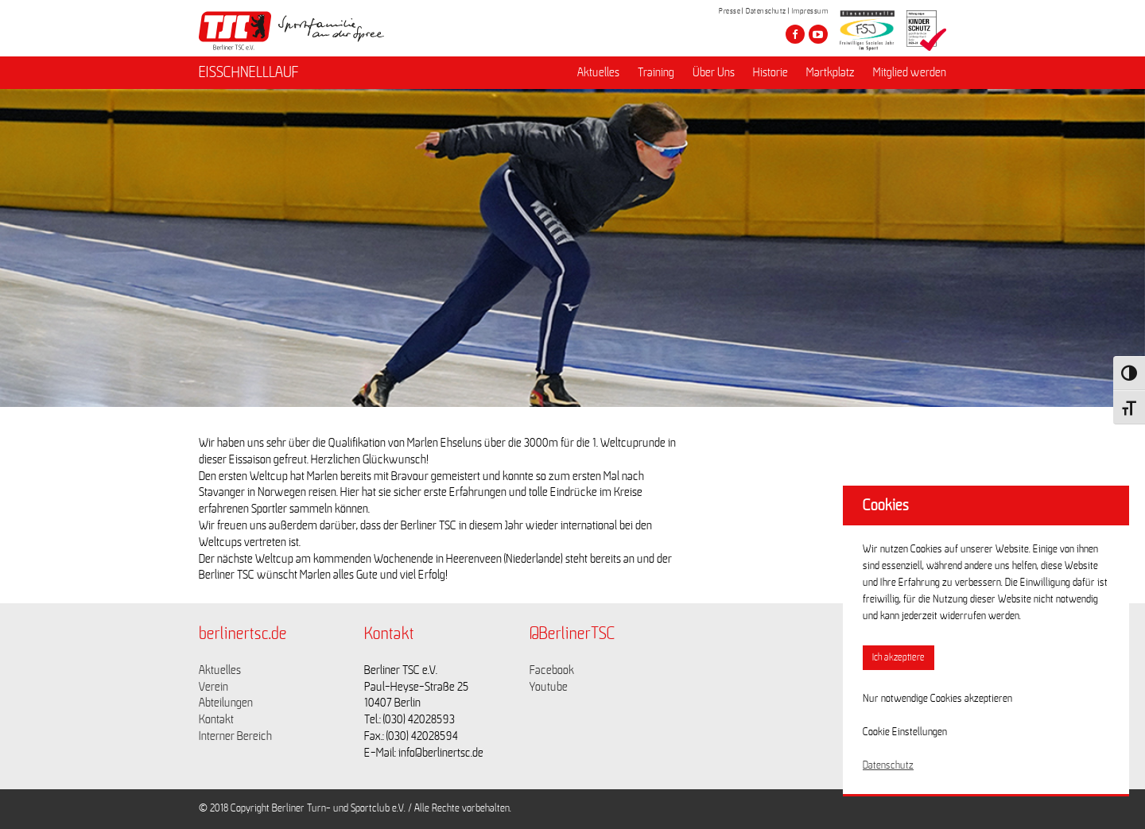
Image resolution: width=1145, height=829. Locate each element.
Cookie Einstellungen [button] (905, 732)
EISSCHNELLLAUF (249, 72)
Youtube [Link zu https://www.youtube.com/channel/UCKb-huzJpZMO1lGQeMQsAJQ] (549, 686)
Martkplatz (830, 72)
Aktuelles (598, 72)
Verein (213, 686)
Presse (729, 11)
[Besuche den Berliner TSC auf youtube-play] (818, 34)
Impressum (810, 11)
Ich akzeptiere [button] (898, 658)
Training (656, 72)
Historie (770, 72)
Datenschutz (766, 11)
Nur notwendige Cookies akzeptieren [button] (937, 698)
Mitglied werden (909, 72)
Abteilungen (226, 702)
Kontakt (216, 719)
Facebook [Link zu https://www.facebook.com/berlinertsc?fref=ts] (552, 670)
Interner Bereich (235, 736)
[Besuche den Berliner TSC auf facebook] (795, 34)
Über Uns (714, 72)
